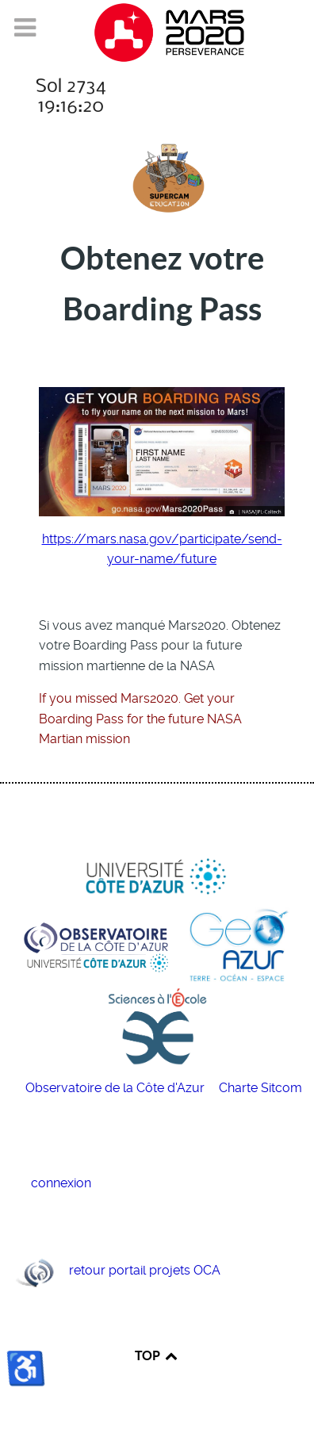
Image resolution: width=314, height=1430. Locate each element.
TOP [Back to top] (157, 1355)
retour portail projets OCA (144, 1271)
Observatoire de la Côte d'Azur (116, 1087)
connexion (61, 1182)
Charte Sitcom (260, 1087)
